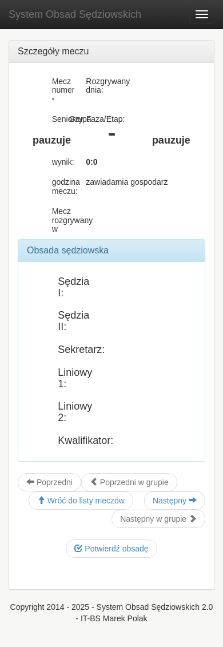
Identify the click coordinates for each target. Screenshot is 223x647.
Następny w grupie (158, 518)
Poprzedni (49, 482)
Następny (175, 500)
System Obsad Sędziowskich (75, 14)
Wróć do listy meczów (81, 500)
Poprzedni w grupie (129, 482)
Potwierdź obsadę (111, 548)
